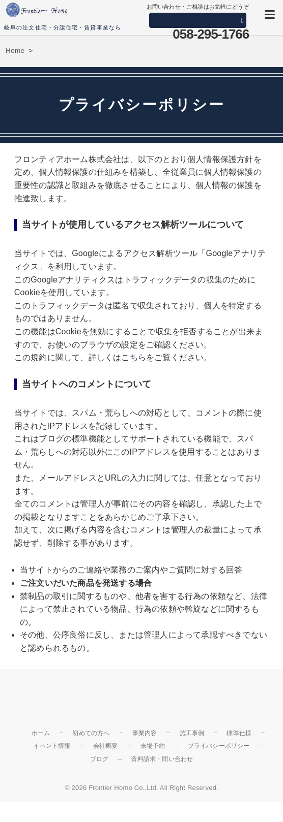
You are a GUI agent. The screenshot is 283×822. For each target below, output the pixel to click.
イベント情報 (51, 745)
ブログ (99, 759)
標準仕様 (239, 733)
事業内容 (144, 733)
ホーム (41, 733)
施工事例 (192, 733)
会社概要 (105, 745)
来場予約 (152, 745)
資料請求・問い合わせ (162, 759)
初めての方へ (90, 733)
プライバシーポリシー (219, 745)
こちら (133, 357)
